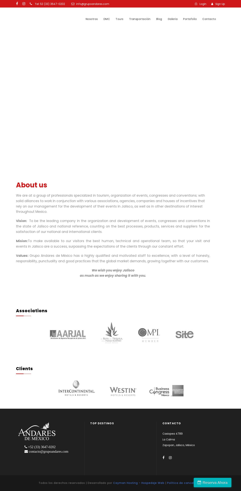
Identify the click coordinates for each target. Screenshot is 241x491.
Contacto (209, 19)
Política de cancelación (184, 483)
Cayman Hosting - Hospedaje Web (138, 483)
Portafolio (190, 19)
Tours (120, 19)
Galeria (173, 19)
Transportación (140, 19)
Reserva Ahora (220, 482)
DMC (107, 19)
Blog (159, 19)
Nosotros (92, 19)
